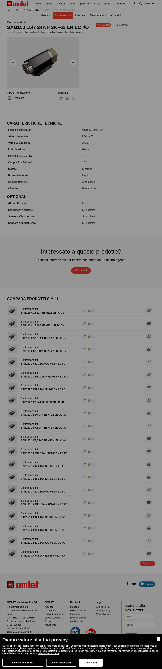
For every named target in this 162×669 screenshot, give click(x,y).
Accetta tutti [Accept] (91, 662)
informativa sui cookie (48, 653)
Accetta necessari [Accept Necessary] (61, 662)
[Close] (158, 639)
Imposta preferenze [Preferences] (22, 662)
